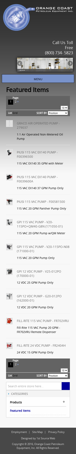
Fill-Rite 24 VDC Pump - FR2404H (41, 345)
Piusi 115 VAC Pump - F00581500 (41, 202)
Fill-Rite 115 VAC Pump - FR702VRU (43, 321)
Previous (20, 64)
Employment (19, 432)
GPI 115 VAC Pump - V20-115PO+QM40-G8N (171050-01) (40, 224)
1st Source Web (45, 438)
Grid (15, 112)
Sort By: (41, 113)
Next (70, 64)
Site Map (37, 432)
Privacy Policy (56, 432)
